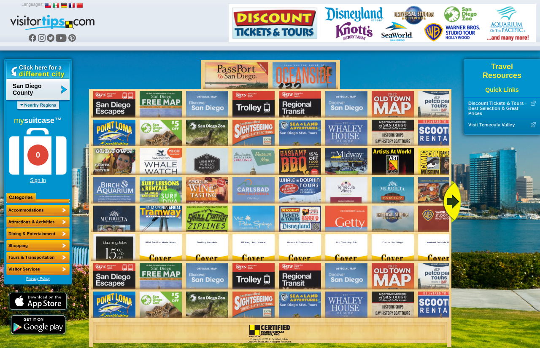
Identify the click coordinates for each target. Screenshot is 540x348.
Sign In (38, 180)
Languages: (32, 4)
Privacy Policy (38, 278)
